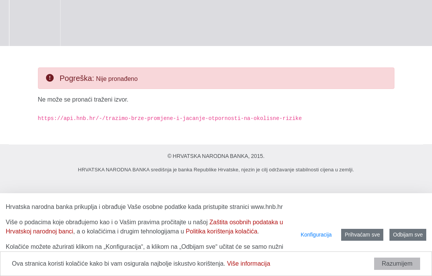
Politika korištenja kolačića (222, 231)
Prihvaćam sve (362, 235)
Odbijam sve (408, 235)
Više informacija (248, 263)
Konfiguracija (316, 235)
